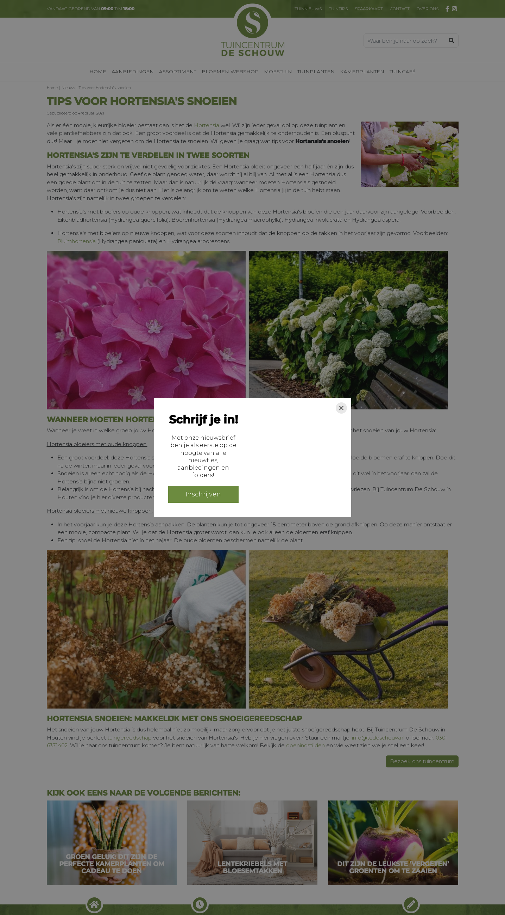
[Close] (341, 408)
